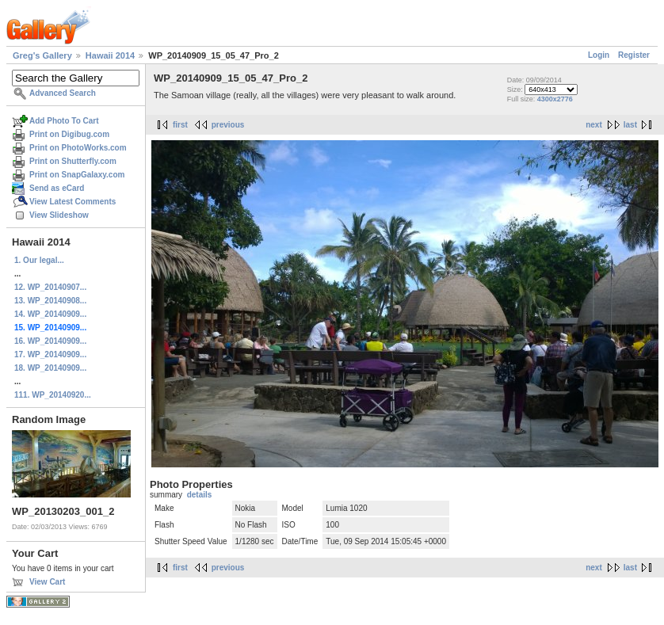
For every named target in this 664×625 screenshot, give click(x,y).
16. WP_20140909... (50, 341)
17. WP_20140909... (50, 354)
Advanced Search (62, 93)
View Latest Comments (72, 201)
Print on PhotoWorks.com (78, 147)
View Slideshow (59, 215)
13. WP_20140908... (50, 300)
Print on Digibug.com (69, 134)
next (594, 124)
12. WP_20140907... (50, 287)
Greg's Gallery (42, 55)
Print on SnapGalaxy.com (76, 174)
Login (598, 55)
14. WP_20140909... (50, 314)
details (199, 494)
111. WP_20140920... (52, 395)
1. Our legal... (39, 260)
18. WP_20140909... (50, 368)
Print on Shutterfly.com (72, 161)
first (180, 124)
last (630, 124)
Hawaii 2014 (110, 55)
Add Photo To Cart (64, 120)
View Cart (47, 581)
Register (634, 55)
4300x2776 (555, 99)
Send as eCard (56, 188)
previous (228, 124)
